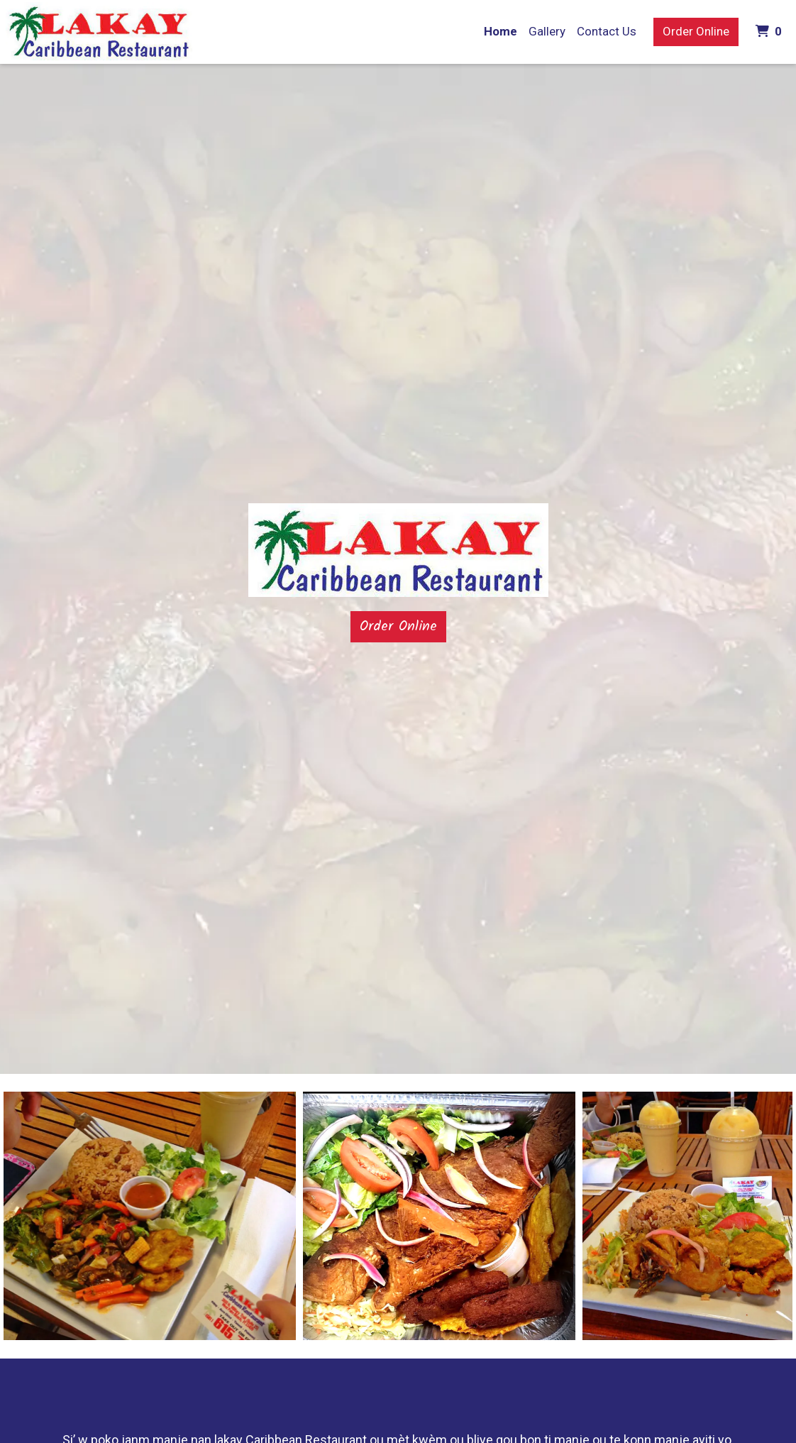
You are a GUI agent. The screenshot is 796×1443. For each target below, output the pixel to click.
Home (500, 31)
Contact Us (606, 31)
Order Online (696, 31)
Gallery (547, 31)
